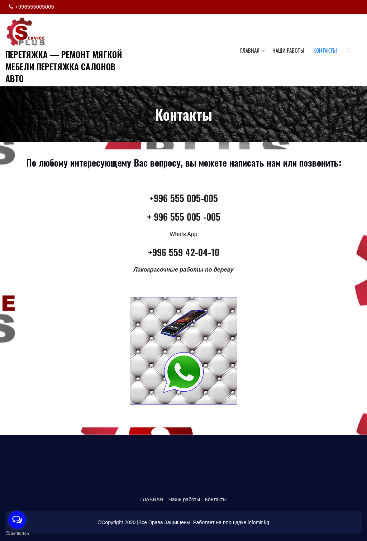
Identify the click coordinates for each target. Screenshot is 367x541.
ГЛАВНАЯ (252, 50)
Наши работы (288, 50)
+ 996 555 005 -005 (183, 217)
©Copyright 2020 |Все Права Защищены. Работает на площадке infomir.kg (183, 522)
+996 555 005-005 (183, 198)
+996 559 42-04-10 (183, 252)
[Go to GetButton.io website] (17, 533)
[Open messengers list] (17, 520)
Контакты (325, 50)
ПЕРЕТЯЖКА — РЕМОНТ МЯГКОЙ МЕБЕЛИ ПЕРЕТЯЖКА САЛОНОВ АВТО (63, 66)
